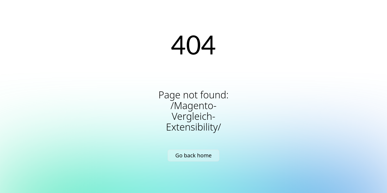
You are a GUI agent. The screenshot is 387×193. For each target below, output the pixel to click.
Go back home (193, 155)
